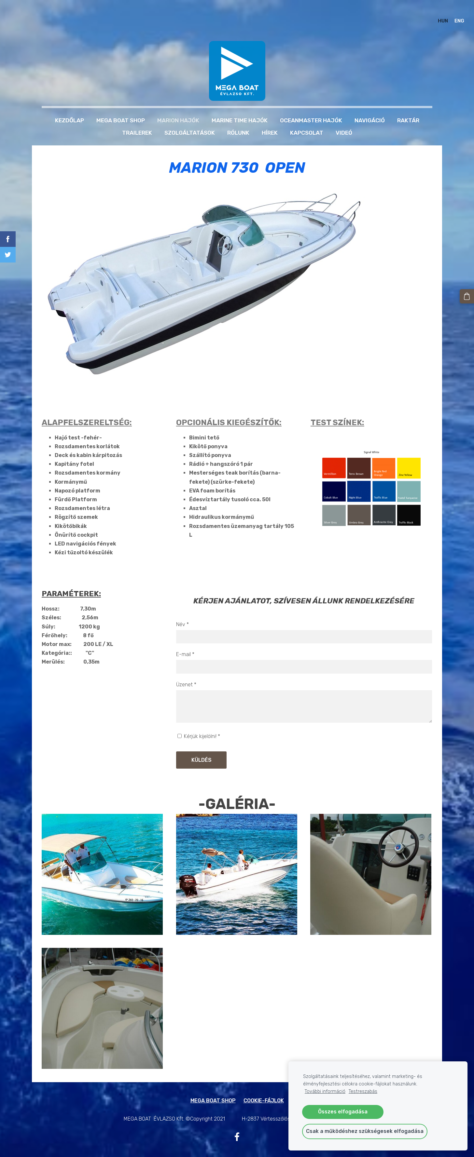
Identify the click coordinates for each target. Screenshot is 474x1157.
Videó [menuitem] (344, 120)
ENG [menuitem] (453, 15)
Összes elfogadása (343, 1112)
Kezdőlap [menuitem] (69, 108)
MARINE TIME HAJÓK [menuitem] (240, 108)
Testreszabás (363, 1091)
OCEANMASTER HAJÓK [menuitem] (311, 108)
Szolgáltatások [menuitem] (189, 120)
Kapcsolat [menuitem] (306, 120)
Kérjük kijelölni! (198, 724)
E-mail (185, 642)
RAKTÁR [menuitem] (408, 108)
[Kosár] (468, 295)
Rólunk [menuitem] (238, 120)
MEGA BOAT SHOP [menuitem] (120, 108)
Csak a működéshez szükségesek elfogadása (365, 1131)
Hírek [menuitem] (270, 120)
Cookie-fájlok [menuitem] (264, 1088)
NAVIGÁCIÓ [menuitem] (370, 108)
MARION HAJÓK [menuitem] (178, 108)
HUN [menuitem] (437, 15)
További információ (325, 1091)
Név (182, 612)
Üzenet (186, 672)
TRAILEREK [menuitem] (137, 120)
